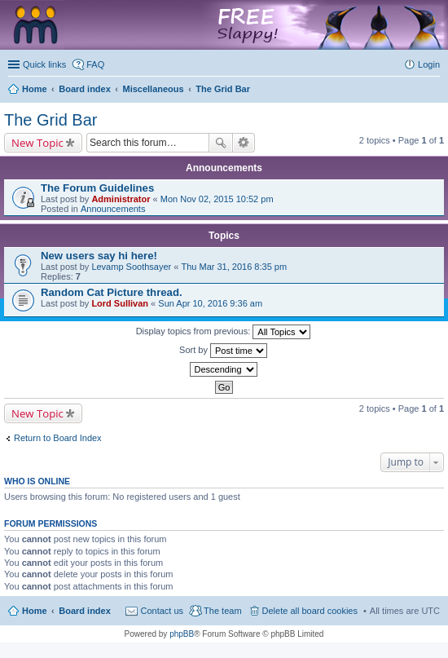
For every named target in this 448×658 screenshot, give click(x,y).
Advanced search (244, 142)
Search (221, 142)
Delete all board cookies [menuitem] (310, 611)
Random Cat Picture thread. (111, 292)
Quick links (44, 64)
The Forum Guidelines (97, 188)
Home (34, 611)
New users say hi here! (99, 256)
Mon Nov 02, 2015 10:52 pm (217, 199)
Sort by (223, 350)
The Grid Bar (50, 120)
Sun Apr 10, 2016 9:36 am (210, 303)
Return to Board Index (58, 438)
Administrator (120, 199)
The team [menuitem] (222, 611)
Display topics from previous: (223, 332)
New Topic (37, 142)
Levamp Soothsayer (131, 267)
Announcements (113, 209)
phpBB (181, 633)
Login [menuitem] (429, 64)
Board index (85, 611)
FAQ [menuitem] (95, 64)
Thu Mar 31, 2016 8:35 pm (234, 267)
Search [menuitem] (433, 90)
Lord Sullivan (119, 303)
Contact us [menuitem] (161, 611)
